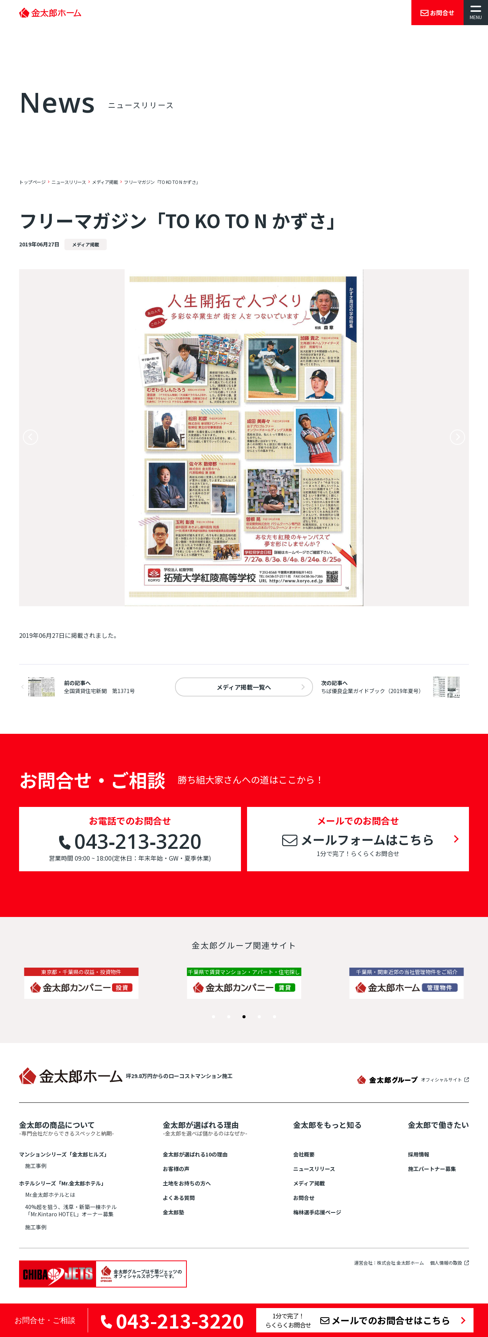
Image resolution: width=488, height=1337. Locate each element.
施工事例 (36, 1165)
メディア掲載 (309, 1183)
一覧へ (244, 687)
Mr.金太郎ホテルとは (50, 1194)
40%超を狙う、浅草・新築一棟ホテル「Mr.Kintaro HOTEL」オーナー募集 (71, 1210)
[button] (213, 1016)
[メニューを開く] (476, 12)
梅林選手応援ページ (317, 1212)
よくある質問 (179, 1197)
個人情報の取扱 (446, 1262)
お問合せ (304, 1197)
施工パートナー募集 (432, 1168)
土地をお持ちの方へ (187, 1183)
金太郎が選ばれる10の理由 (195, 1154)
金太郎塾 (173, 1212)
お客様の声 (176, 1168)
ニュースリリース (314, 1168)
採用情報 (418, 1154)
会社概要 (304, 1154)
